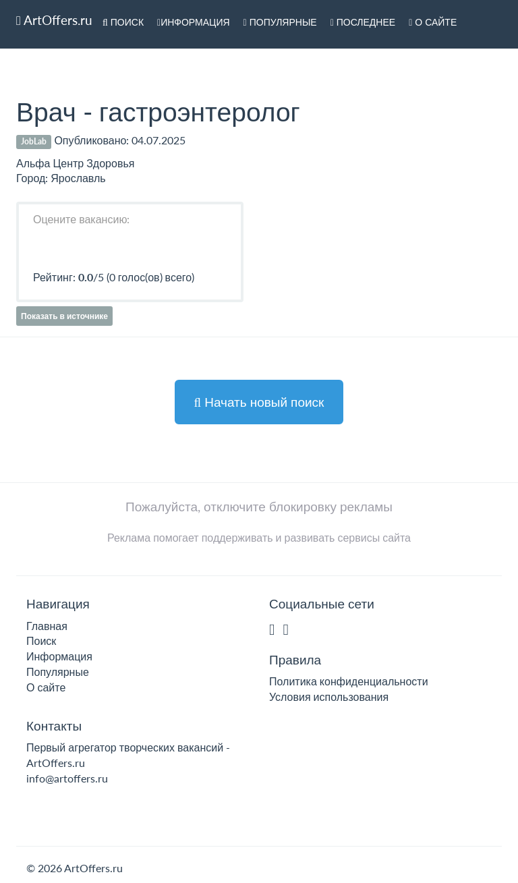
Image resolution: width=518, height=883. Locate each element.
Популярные (280, 22)
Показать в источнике (64, 316)
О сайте (433, 22)
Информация (193, 22)
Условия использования (328, 696)
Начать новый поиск (259, 401)
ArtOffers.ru (54, 20)
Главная (46, 625)
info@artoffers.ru (67, 778)
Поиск (123, 22)
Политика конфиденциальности (348, 681)
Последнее (363, 22)
